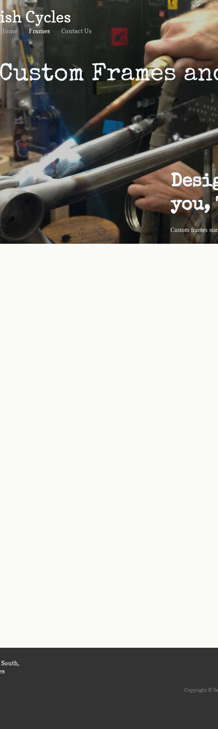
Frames (39, 31)
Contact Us (76, 31)
